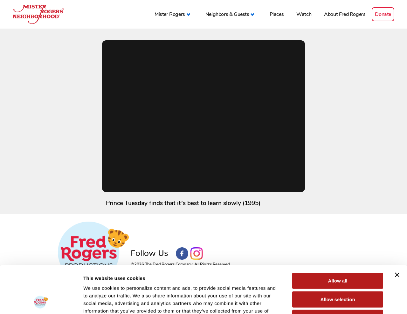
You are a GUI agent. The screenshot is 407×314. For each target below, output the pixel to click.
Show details (333, 301)
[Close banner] (397, 230)
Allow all (338, 236)
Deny (338, 273)
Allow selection (337, 255)
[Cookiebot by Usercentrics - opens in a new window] (41, 301)
